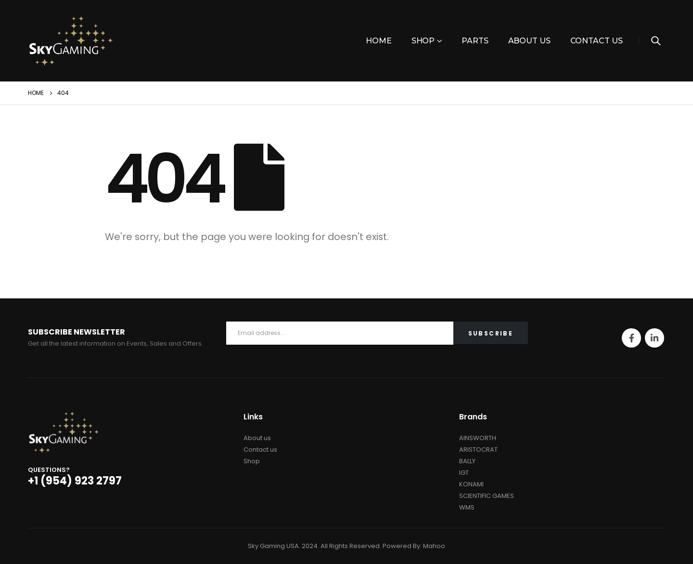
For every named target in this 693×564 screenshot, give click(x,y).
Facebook (631, 338)
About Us (529, 40)
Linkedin (654, 338)
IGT (464, 472)
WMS (467, 507)
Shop (423, 40)
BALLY (467, 461)
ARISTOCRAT (478, 449)
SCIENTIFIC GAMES (486, 495)
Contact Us (596, 40)
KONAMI (471, 484)
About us (257, 438)
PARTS (475, 40)
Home (379, 40)
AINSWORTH (477, 438)
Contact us (260, 449)
